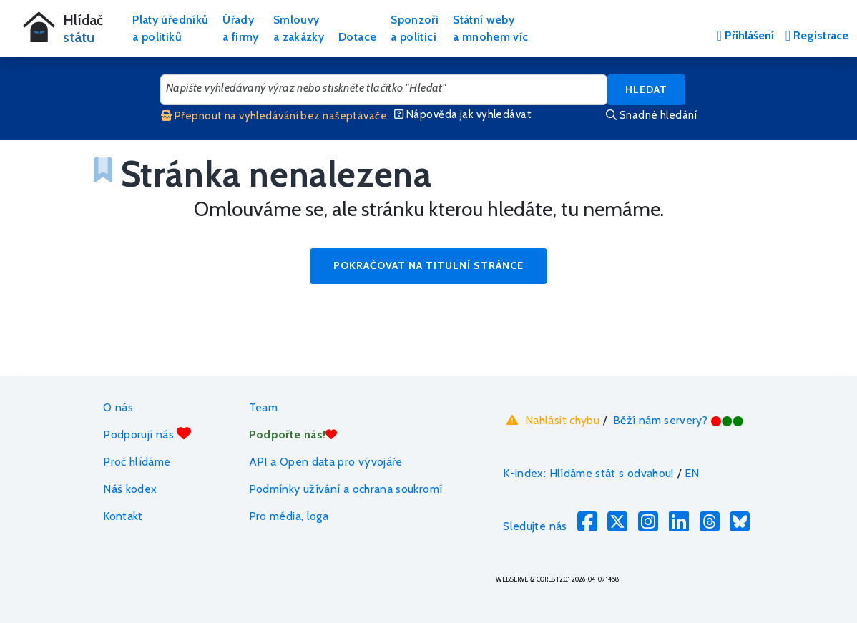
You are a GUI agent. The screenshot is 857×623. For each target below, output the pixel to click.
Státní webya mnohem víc (490, 28)
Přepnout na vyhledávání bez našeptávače (274, 115)
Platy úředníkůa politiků (170, 28)
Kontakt (123, 516)
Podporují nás (147, 433)
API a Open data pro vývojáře (326, 462)
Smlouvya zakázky (298, 28)
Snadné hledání (651, 115)
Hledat (646, 89)
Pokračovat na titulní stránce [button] (428, 265)
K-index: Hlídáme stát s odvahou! (588, 473)
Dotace (357, 37)
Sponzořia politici (415, 28)
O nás (118, 407)
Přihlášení (744, 35)
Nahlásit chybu (551, 420)
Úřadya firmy (240, 28)
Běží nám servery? (678, 420)
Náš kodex (130, 489)
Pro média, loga (288, 516)
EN (692, 473)
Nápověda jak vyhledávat (463, 114)
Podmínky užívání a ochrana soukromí (346, 489)
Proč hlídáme (136, 462)
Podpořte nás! (293, 434)
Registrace (816, 35)
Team (263, 407)
